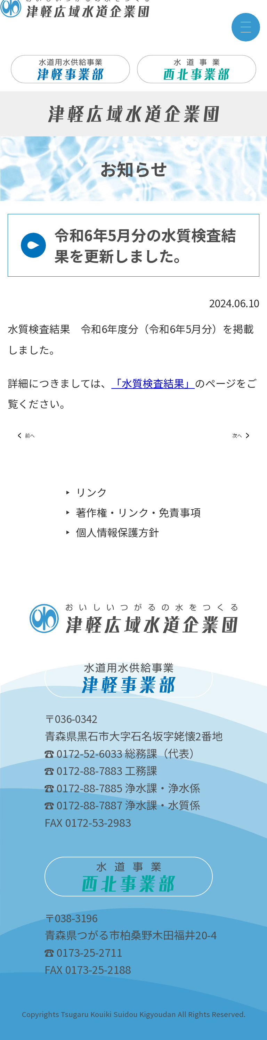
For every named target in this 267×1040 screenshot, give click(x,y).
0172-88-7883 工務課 (100, 770)
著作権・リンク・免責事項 (138, 512)
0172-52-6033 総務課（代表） (122, 753)
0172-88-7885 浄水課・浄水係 (122, 787)
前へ (30, 435)
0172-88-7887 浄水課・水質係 (122, 804)
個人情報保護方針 (117, 532)
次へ (237, 435)
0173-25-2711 (83, 952)
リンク (91, 492)
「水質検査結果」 (153, 383)
